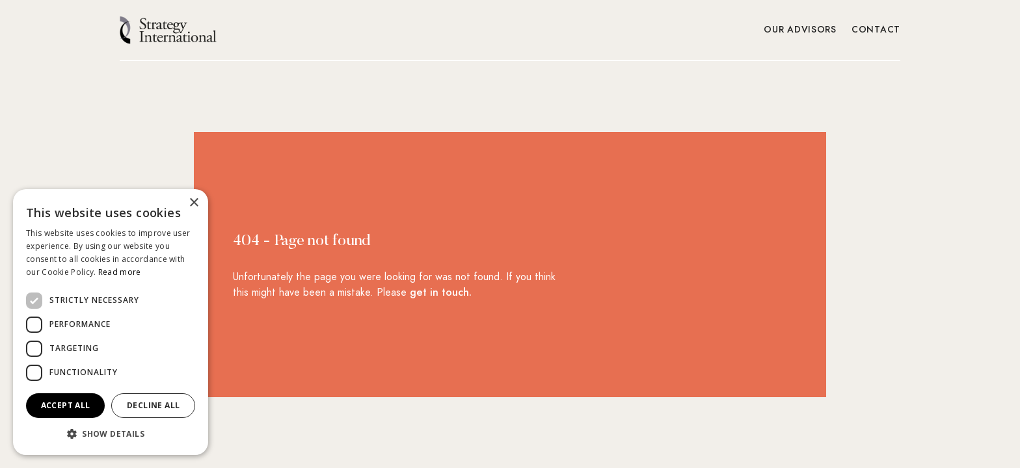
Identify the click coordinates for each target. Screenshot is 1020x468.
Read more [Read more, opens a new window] (119, 272)
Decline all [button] (153, 405)
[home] (168, 30)
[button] (110, 434)
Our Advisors (800, 29)
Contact (876, 29)
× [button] (193, 203)
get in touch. (441, 292)
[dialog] (110, 322)
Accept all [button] (65, 405)
